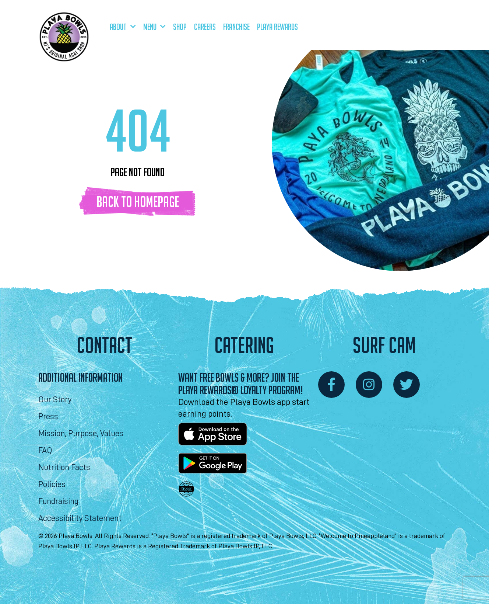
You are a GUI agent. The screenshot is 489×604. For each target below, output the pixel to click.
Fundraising (58, 501)
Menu (154, 27)
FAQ (45, 451)
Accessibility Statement (80, 518)
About (123, 27)
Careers (205, 26)
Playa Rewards (277, 26)
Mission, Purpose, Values (80, 434)
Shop (180, 26)
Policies (52, 484)
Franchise (236, 26)
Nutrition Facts (64, 468)
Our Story (54, 400)
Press (48, 417)
